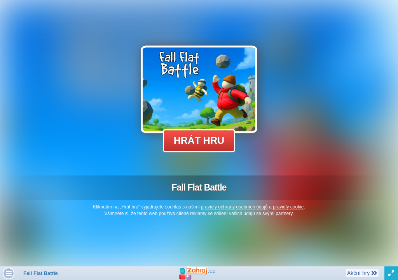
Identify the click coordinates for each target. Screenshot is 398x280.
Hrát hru (199, 140)
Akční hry (362, 272)
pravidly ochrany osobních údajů (234, 207)
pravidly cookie (288, 207)
